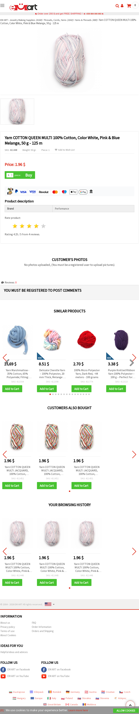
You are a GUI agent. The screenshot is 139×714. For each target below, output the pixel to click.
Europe (37, 699)
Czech (124, 693)
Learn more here (79, 710)
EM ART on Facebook (15, 671)
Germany (73, 693)
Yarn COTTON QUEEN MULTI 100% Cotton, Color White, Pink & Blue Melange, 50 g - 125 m (17, 568)
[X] (2, 710)
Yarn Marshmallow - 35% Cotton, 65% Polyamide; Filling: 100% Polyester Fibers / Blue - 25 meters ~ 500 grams (17, 374)
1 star (15, 226)
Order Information (41, 628)
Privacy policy (7, 628)
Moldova (89, 705)
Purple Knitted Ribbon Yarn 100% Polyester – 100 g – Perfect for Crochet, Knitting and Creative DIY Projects (121, 374)
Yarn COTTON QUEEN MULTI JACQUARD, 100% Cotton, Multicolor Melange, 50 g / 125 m (17, 471)
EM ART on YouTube (14, 677)
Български (17, 693)
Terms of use (7, 632)
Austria (90, 693)
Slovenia (102, 699)
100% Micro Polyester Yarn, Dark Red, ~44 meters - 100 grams (87, 374)
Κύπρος (120, 699)
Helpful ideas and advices (14, 653)
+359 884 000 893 (93, 13)
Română (54, 693)
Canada (72, 705)
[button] (50, 394)
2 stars (22, 226)
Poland (67, 699)
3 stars (29, 226)
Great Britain (52, 705)
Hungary (19, 699)
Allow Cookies (126, 710)
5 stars (43, 226)
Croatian (108, 693)
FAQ (34, 623)
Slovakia (84, 699)
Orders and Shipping (43, 632)
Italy (51, 699)
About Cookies (8, 636)
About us (5, 623)
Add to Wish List (65, 150)
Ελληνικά (36, 693)
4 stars (36, 226)
